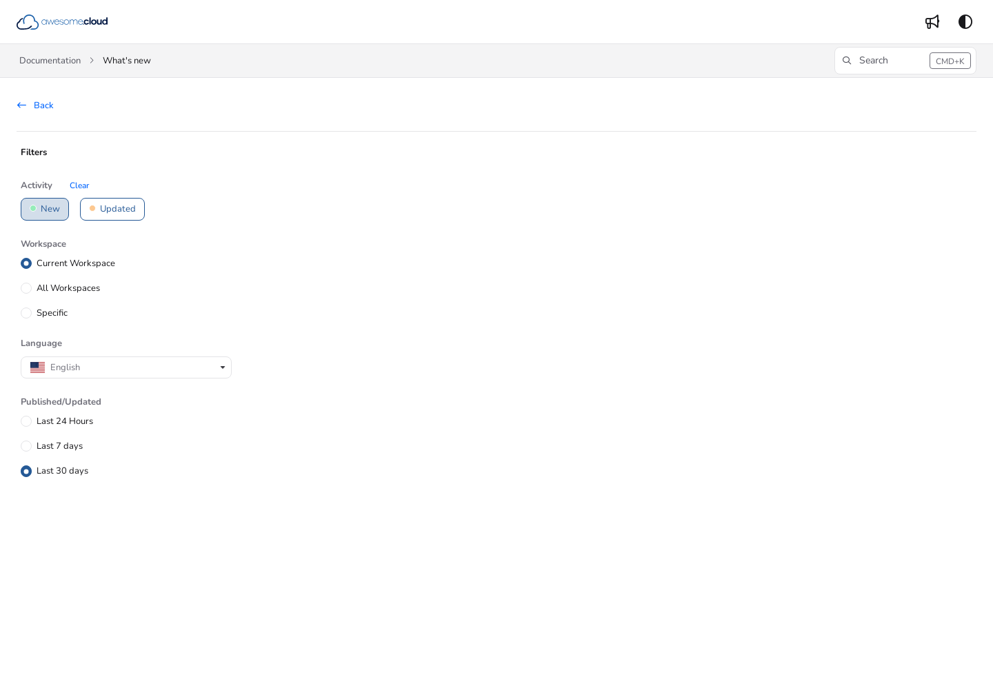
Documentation (50, 60)
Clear (79, 185)
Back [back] (35, 105)
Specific (52, 313)
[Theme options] (965, 22)
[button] (62, 22)
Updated (112, 209)
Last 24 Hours (65, 421)
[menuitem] (932, 22)
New (45, 209)
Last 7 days (60, 446)
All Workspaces (68, 288)
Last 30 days (62, 471)
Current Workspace (76, 262)
